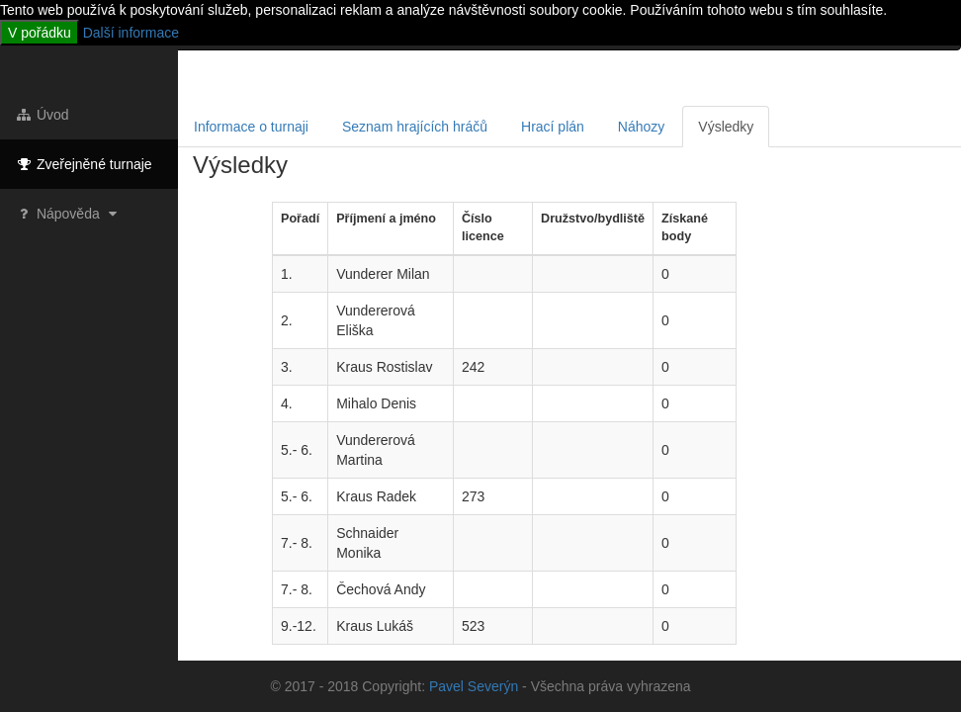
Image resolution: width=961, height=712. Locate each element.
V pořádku (39, 33)
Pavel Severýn (473, 686)
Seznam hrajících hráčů (414, 126)
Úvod (42, 115)
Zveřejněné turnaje (83, 164)
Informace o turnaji (251, 126)
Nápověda (68, 214)
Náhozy (641, 126)
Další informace (131, 33)
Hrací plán (552, 126)
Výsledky (725, 126)
